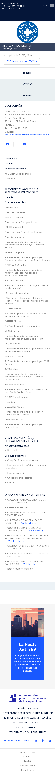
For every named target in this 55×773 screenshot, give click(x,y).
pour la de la (13, 6)
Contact (27, 756)
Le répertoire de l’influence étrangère (27, 718)
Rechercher (45, 5)
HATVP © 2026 (28, 753)
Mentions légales (27, 766)
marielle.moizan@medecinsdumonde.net (27, 135)
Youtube (50, 741)
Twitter (36, 741)
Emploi (27, 761)
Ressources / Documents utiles (27, 732)
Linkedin (43, 740)
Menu (52, 6)
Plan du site (27, 770)
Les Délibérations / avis (27, 722)
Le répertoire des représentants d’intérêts (28, 713)
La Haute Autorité (27, 647)
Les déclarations (27, 709)
